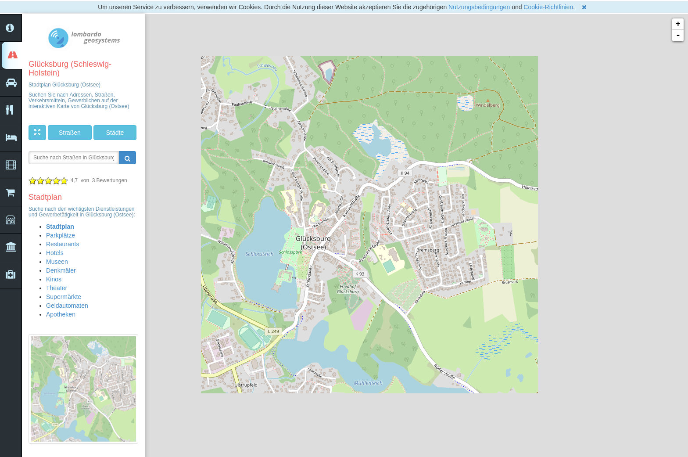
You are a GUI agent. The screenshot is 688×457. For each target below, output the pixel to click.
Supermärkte (63, 296)
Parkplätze (60, 235)
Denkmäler (61, 270)
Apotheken (60, 314)
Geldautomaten (67, 305)
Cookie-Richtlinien (548, 7)
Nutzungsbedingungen (479, 7)
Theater (56, 287)
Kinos (53, 279)
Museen (57, 261)
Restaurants (62, 244)
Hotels (55, 252)
